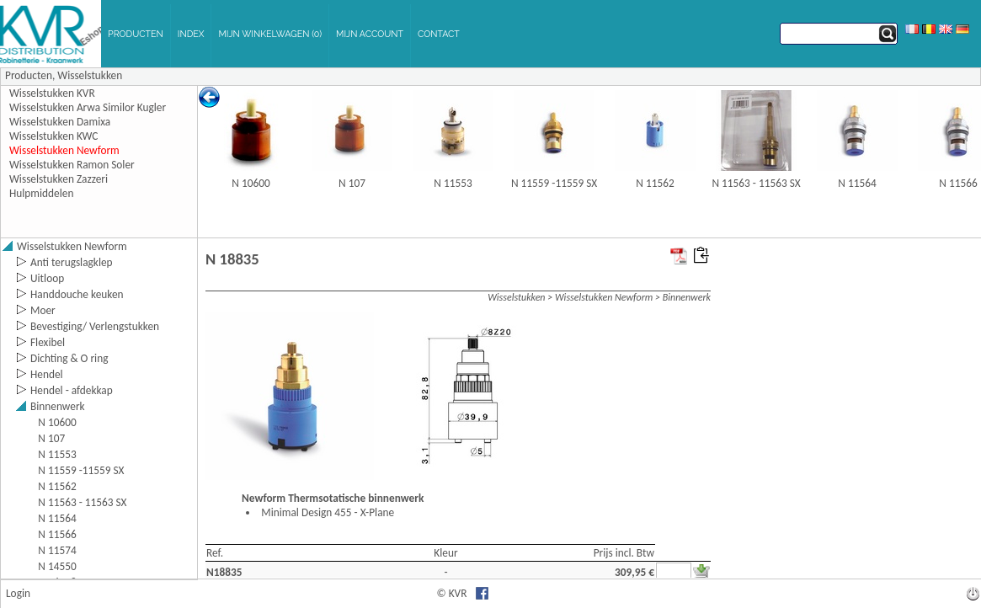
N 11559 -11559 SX (554, 183)
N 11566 (958, 183)
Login (18, 593)
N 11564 (857, 183)
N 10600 (250, 183)
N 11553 (453, 183)
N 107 (352, 183)
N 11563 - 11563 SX (756, 183)
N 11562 (655, 183)
